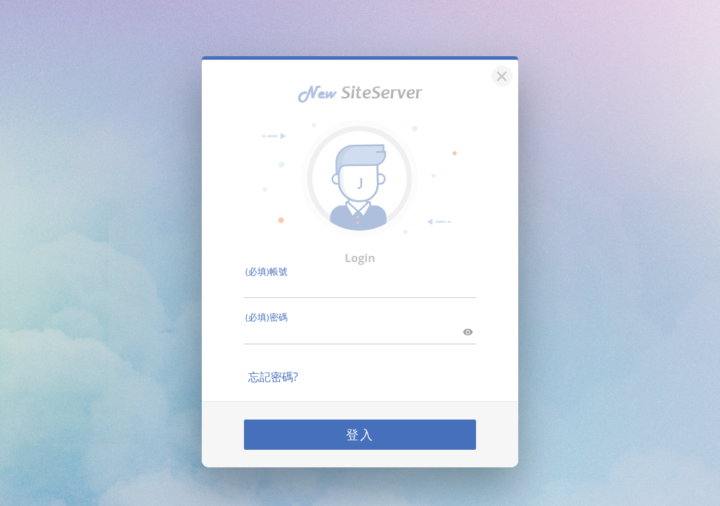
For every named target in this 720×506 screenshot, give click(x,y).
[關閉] (499, 69)
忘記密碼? (273, 371)
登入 (360, 429)
